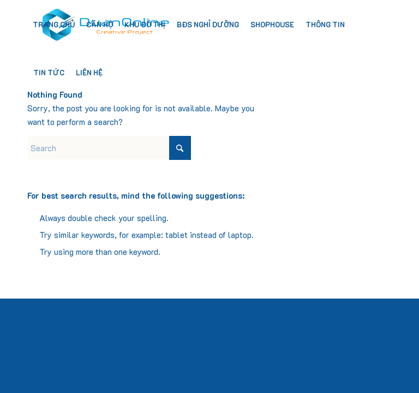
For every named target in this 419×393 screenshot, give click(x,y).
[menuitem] (53, 25)
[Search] (109, 148)
